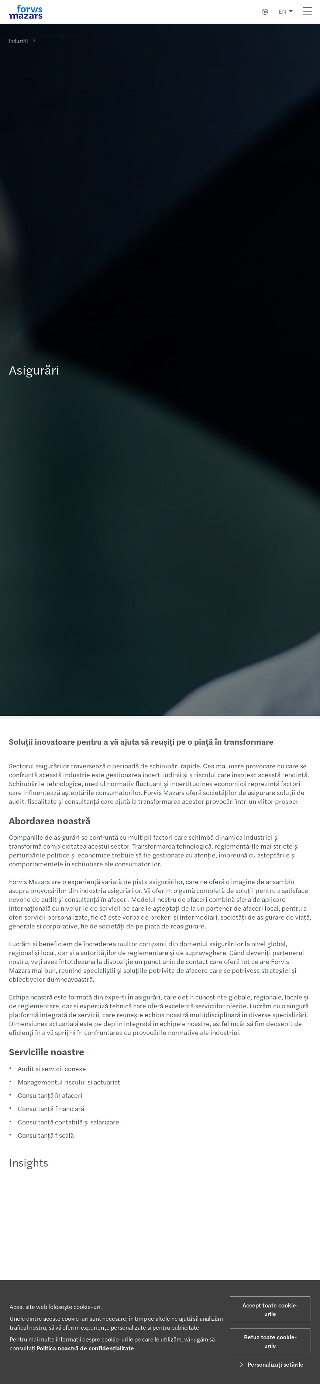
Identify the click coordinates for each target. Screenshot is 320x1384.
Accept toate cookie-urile (270, 1309)
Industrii (18, 40)
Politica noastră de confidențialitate (85, 1348)
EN (282, 11)
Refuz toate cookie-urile (270, 1341)
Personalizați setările (270, 1364)
